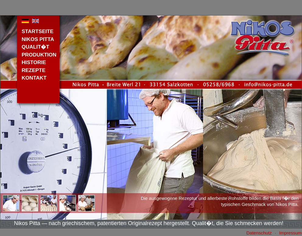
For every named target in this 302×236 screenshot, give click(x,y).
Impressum (290, 232)
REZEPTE (33, 70)
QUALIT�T (35, 47)
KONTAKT (34, 78)
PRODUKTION (39, 55)
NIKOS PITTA (38, 39)
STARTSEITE (38, 31)
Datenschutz (259, 232)
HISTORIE (34, 62)
